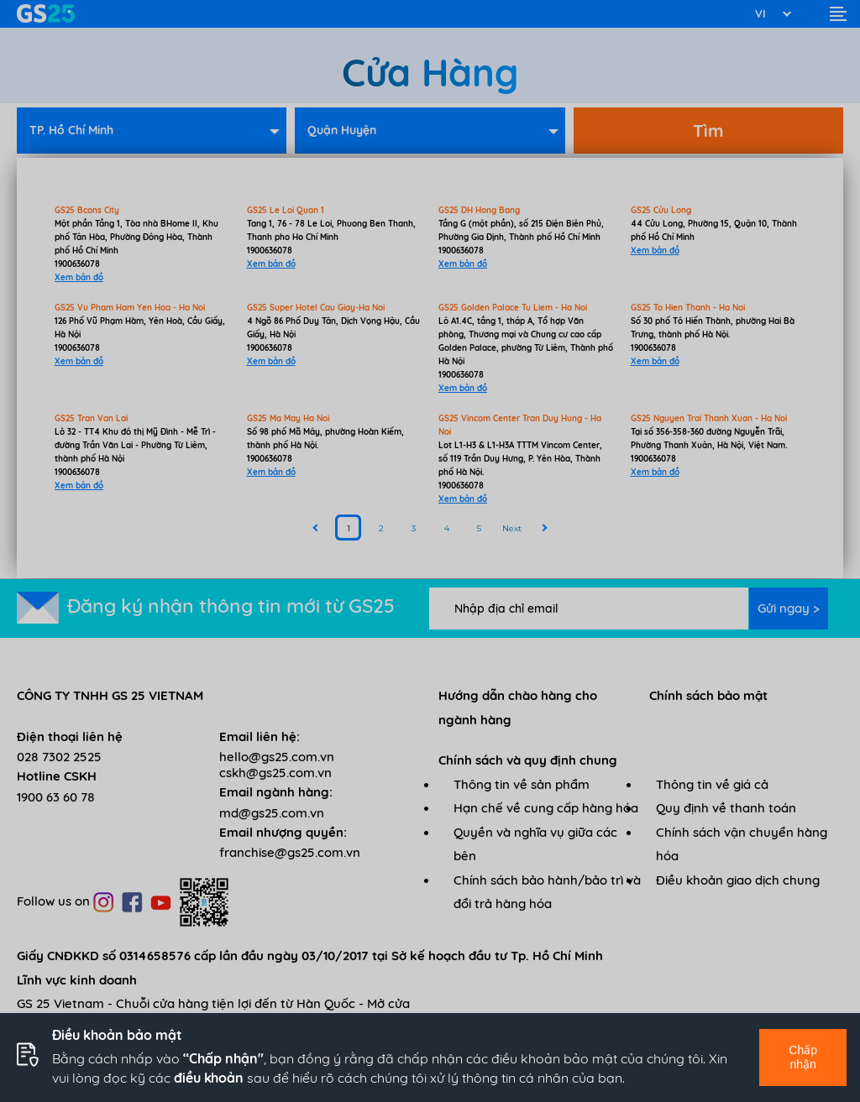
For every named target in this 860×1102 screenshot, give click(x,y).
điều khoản (209, 1077)
